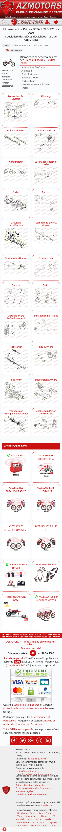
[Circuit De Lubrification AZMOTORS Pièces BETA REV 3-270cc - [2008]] (15, 238)
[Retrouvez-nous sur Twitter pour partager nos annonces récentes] (23, 740)
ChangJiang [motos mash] (31, 816)
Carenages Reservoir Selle (35, 84)
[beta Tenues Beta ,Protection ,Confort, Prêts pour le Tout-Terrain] (15, 579)
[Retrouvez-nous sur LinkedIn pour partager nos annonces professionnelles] (48, 740)
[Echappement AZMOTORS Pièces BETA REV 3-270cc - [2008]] (46, 268)
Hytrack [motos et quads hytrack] (45, 816)
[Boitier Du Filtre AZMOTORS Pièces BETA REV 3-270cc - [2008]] (46, 143)
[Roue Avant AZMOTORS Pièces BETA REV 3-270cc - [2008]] (15, 392)
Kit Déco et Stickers (46, 564)
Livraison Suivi (16, 665)
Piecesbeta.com (38, 825)
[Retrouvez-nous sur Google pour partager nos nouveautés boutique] (31, 740)
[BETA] (46, 614)
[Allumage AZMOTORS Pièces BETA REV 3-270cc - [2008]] (46, 103)
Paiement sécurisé (31, 648)
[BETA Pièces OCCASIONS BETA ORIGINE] (15, 611)
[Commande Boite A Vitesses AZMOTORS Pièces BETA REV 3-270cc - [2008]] (46, 235)
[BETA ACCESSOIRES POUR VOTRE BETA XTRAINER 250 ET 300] (15, 543)
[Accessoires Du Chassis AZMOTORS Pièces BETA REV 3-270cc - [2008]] (15, 111)
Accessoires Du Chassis (33, 67)
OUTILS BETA (16, 455)
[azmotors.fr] (27, 22)
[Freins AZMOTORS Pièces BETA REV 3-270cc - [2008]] (46, 297)
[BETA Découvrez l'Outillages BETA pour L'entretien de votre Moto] (15, 466)
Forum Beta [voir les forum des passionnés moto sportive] (23, 822)
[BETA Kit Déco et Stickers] (46, 574)
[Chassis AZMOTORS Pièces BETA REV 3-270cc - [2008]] (46, 204)
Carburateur (28, 81)
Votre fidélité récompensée (18, 729)
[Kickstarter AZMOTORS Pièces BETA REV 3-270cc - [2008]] (15, 360)
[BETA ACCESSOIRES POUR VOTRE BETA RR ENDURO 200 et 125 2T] (46, 505)
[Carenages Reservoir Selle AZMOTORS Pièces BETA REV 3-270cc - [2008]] (46, 175)
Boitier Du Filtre (30, 77)
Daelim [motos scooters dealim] (48, 819)
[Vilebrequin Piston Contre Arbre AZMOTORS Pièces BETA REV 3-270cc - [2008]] (46, 424)
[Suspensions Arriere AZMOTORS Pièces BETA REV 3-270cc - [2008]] (46, 392)
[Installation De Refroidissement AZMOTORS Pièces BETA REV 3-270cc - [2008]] (15, 329)
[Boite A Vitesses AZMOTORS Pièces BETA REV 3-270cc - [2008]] (15, 141)
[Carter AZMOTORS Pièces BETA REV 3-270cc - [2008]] (15, 203)
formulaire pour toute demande (37, 774)
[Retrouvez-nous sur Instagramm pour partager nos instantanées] (39, 740)
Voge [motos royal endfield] (19, 816)
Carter (24, 87)
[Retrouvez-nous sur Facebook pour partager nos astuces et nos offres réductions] (14, 740)
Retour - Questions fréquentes (30, 785)
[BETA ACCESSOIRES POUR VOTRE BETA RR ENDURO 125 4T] (46, 543)
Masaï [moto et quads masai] (52, 825)
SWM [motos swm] (29, 819)
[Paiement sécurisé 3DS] (31, 686)
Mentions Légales (24, 791)
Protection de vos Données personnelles (25, 708)
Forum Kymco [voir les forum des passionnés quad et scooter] (39, 822)
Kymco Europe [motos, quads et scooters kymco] (46, 813)
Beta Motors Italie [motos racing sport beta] (26, 813)
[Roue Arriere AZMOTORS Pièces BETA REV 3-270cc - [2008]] (46, 357)
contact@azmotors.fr (26, 771)
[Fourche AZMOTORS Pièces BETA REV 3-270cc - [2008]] (15, 297)
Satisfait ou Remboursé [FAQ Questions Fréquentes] (27, 704)
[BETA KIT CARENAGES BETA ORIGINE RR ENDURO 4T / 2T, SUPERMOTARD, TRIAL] (46, 470)
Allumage (26, 70)
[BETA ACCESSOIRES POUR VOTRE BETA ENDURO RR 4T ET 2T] (15, 505)
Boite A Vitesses (30, 74)
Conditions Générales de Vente (31, 794)
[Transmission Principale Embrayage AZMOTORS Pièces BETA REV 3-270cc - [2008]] (15, 424)
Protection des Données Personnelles (34, 788)
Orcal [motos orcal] (38, 819)
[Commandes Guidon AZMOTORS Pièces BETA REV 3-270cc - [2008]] (15, 267)
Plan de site (46, 805)
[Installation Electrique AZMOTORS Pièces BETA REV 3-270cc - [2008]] (46, 326)
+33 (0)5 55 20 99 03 (36, 758)
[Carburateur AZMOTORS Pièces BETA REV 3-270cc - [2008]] (15, 173)
